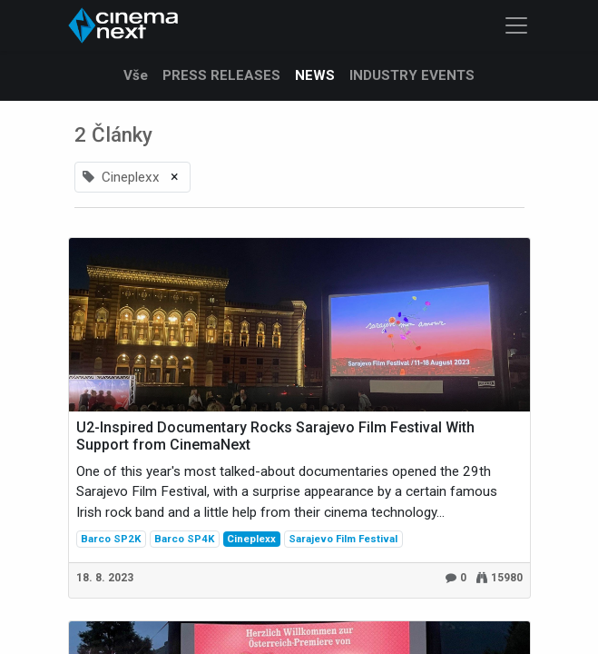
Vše (135, 75)
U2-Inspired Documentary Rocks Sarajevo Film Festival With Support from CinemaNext (275, 436)
